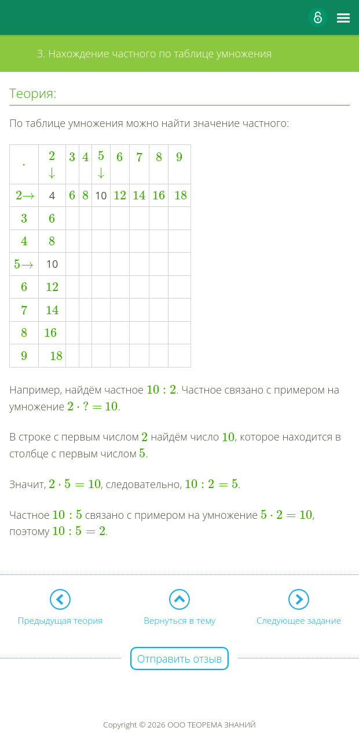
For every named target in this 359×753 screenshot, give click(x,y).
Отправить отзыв (179, 658)
